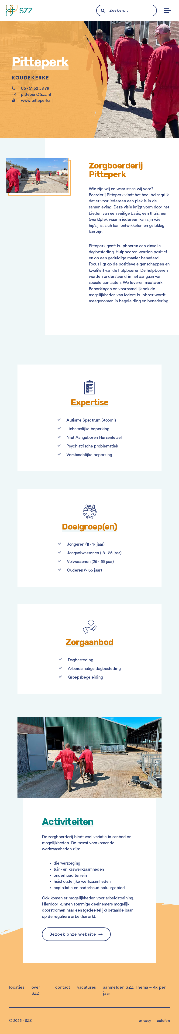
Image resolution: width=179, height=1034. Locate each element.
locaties (16, 987)
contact (62, 987)
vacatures (86, 987)
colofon (163, 1021)
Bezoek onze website (72, 934)
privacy (145, 1021)
